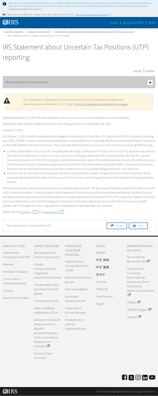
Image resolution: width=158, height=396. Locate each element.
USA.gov (133, 302)
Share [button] (119, 226)
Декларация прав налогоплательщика (46, 255)
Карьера (8, 264)
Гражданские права (46, 301)
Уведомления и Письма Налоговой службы (77, 265)
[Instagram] (138, 377)
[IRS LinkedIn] (145, 378)
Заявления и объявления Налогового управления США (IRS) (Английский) (95, 31)
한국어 (100, 275)
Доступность (147, 391)
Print (141, 226)
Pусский (101, 282)
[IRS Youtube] (152, 377)
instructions (54, 212)
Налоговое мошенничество (75, 298)
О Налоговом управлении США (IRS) (16, 255)
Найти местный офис (16, 298)
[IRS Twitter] (131, 378)
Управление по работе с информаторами (75, 324)
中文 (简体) (103, 260)
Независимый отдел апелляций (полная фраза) (46, 289)
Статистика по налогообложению (14, 281)
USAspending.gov (139, 310)
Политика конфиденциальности (115, 391)
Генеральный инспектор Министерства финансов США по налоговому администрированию (140, 282)
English (137, 71)
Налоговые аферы (76, 289)
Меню (152, 23)
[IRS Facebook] (124, 377)
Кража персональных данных (78, 280)
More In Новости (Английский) (79, 82)
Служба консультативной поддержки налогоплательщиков (47, 271)
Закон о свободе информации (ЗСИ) (46, 310)
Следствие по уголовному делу (75, 310)
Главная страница (13, 31)
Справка (8, 291)
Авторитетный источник (43, 355)
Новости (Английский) (39, 31)
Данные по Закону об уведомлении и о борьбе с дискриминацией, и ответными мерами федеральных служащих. (47, 333)
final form (29, 212)
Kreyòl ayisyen (104, 296)
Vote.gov (134, 317)
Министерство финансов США (138, 259)
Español (149, 71)
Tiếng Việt (102, 289)
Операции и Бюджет (15, 272)
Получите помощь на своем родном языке (101, 104)
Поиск (114, 23)
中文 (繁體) (103, 267)
